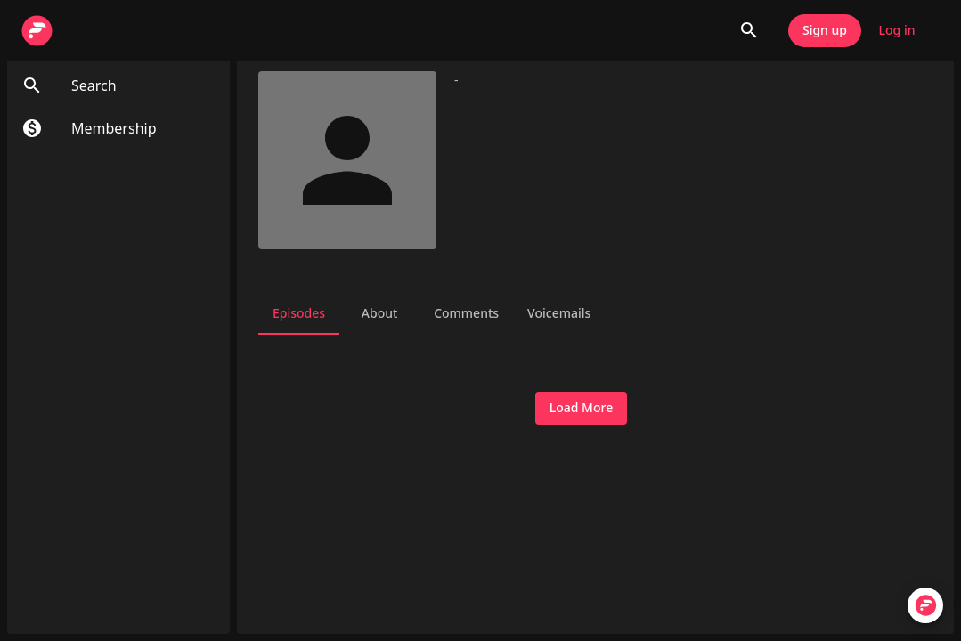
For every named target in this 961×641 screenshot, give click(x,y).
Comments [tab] (466, 313)
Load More (581, 408)
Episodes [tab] (298, 313)
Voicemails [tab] (559, 313)
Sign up (824, 30)
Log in (896, 30)
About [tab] (379, 313)
